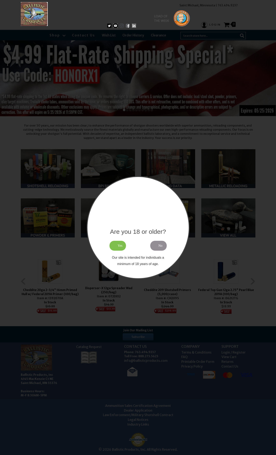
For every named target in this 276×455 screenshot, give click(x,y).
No (160, 245)
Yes (120, 245)
